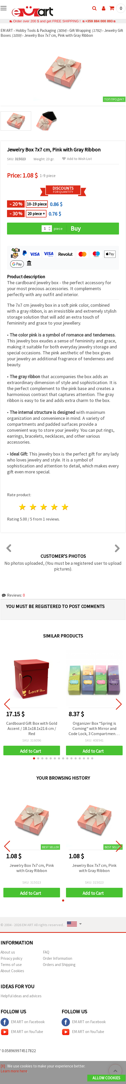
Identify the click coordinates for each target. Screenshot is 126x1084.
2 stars (33, 507)
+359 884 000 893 (99, 21)
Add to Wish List (77, 159)
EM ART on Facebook (23, 1022)
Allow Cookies (106, 1077)
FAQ (46, 952)
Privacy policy (11, 958)
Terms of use (11, 964)
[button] (34, 758)
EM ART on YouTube (22, 1032)
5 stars (65, 507)
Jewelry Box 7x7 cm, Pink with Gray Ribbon (32, 868)
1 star (22, 507)
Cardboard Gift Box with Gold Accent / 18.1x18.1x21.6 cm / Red (31, 728)
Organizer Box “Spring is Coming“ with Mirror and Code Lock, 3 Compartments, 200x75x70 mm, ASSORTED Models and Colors (94, 729)
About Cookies (12, 970)
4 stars (54, 507)
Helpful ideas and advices (21, 995)
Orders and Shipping (59, 964)
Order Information (57, 958)
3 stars (44, 507)
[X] (3, 1066)
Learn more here (14, 1070)
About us (8, 952)
